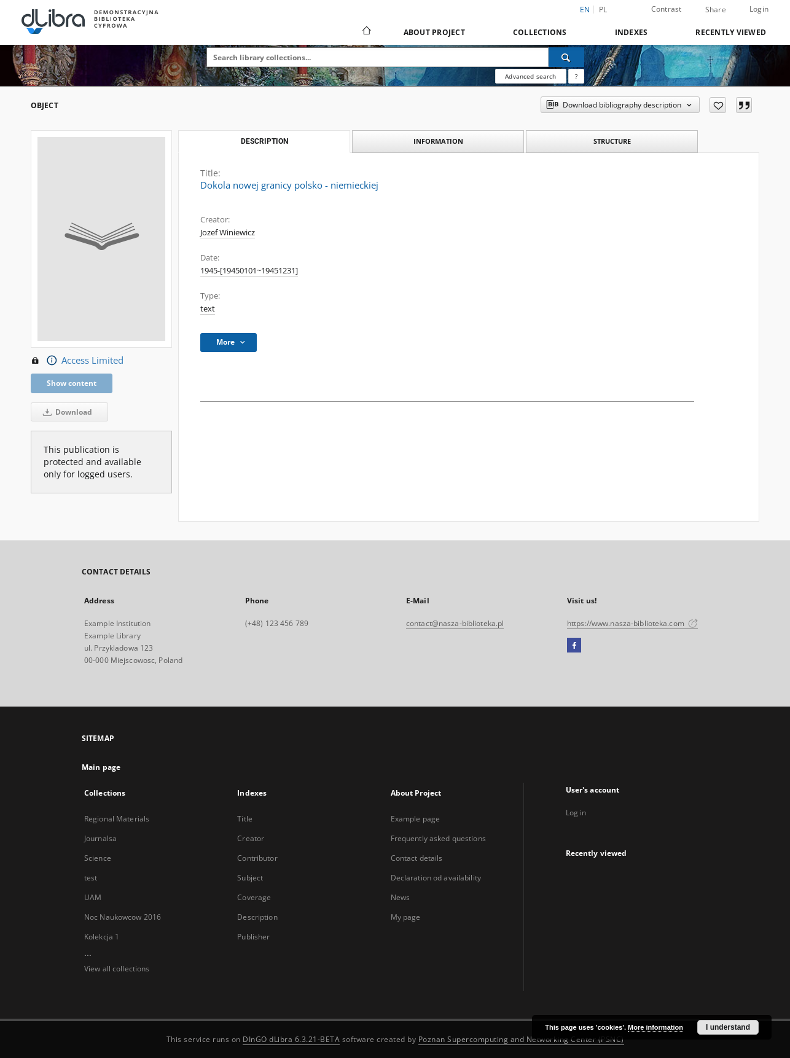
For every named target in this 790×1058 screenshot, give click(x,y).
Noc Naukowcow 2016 (122, 917)
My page (406, 917)
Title (244, 818)
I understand (728, 1027)
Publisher (253, 936)
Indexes (631, 32)
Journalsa (100, 838)
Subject (250, 877)
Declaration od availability (436, 877)
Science (97, 858)
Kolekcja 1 (101, 936)
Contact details (417, 858)
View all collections (116, 968)
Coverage (254, 897)
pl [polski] (603, 10)
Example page (415, 818)
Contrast (666, 9)
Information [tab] (438, 141)
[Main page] (366, 31)
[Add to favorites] (718, 105)
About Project (434, 32)
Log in (576, 812)
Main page (101, 767)
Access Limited (77, 360)
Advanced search (530, 76)
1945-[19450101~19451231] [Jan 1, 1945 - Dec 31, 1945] (249, 270)
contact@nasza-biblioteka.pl (455, 623)
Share (715, 10)
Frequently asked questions (438, 838)
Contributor (257, 858)
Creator (250, 838)
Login (758, 9)
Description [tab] (264, 141)
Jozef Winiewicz (227, 232)
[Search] (566, 57)
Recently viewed (730, 32)
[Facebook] (574, 645)
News (400, 897)
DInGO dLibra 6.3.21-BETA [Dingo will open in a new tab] (291, 1039)
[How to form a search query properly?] (576, 76)
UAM (92, 897)
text (207, 309)
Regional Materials (116, 818)
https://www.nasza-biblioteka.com (632, 623)
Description (257, 917)
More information (655, 1027)
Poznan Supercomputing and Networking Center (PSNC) (521, 1039)
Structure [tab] (612, 141)
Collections (540, 32)
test (90, 877)
